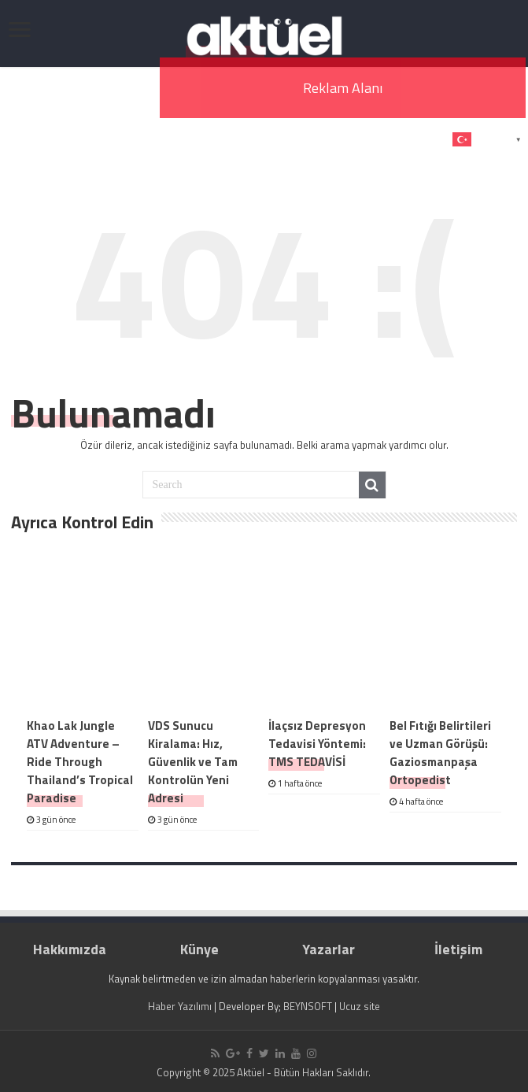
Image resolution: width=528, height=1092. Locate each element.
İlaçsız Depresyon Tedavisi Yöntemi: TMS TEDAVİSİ (317, 743)
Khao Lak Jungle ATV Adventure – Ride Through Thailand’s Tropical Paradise (80, 761)
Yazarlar (328, 949)
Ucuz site (359, 1006)
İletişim (458, 949)
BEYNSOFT (307, 1006)
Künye (199, 949)
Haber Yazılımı (180, 1006)
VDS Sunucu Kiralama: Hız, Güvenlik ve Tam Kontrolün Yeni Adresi (193, 761)
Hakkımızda (69, 949)
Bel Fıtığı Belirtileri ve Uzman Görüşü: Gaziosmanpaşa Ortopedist (440, 752)
